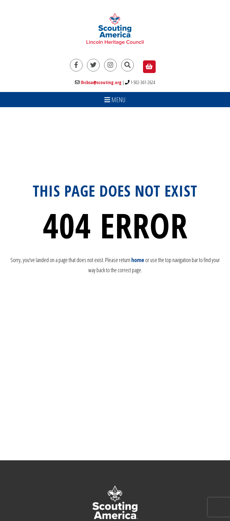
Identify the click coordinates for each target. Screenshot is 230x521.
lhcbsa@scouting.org (101, 82)
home (137, 260)
